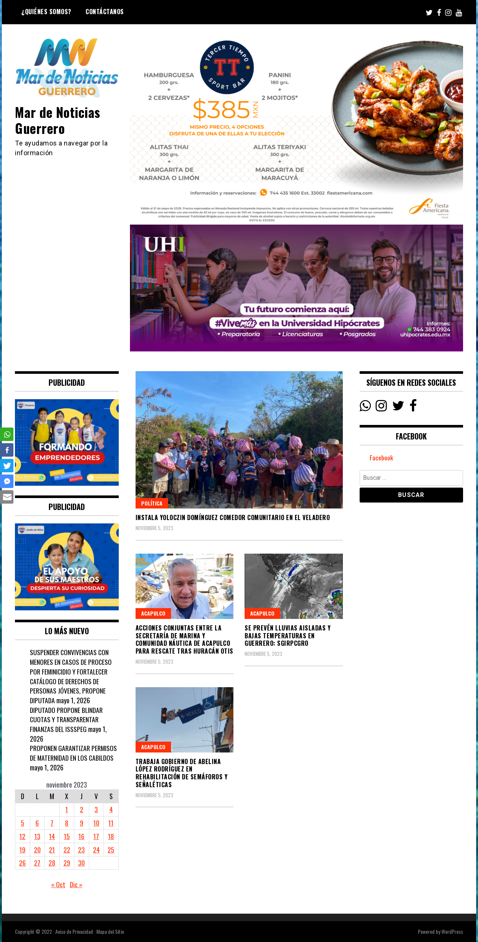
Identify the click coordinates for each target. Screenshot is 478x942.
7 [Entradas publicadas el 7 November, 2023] (51, 822)
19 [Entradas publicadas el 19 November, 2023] (22, 849)
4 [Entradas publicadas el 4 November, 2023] (111, 809)
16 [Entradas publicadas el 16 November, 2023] (81, 836)
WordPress (452, 931)
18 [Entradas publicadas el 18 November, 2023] (111, 836)
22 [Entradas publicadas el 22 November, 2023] (66, 849)
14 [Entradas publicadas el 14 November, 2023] (52, 836)
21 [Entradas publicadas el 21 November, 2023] (52, 849)
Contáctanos (105, 11)
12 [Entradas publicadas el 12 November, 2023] (22, 836)
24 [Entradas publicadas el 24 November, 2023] (96, 849)
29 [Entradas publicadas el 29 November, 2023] (66, 862)
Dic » (76, 884)
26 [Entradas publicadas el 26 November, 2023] (22, 862)
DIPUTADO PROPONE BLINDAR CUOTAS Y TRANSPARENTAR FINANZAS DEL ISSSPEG (66, 719)
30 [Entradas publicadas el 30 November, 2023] (81, 862)
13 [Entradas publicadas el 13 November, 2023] (37, 836)
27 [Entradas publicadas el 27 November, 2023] (37, 862)
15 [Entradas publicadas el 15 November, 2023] (67, 836)
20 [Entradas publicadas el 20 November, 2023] (37, 849)
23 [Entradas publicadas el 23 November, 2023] (81, 849)
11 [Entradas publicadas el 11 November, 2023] (111, 822)
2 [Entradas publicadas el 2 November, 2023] (81, 809)
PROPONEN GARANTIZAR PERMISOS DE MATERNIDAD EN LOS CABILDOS (73, 753)
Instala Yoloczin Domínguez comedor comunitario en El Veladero (233, 517)
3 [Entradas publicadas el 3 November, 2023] (96, 809)
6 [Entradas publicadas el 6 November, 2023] (37, 822)
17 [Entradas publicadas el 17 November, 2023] (96, 836)
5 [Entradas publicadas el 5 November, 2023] (22, 822)
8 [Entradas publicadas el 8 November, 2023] (66, 822)
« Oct (58, 884)
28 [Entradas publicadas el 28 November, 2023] (52, 862)
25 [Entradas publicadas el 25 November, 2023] (111, 849)
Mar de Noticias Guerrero (59, 120)
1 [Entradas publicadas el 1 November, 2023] (66, 809)
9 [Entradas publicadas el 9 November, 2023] (81, 822)
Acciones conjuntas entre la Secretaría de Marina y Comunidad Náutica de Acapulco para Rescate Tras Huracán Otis (184, 639)
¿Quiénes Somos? (46, 11)
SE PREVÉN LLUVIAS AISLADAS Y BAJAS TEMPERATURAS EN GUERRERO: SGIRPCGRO (287, 635)
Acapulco (153, 613)
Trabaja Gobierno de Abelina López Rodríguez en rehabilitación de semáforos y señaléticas (182, 773)
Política (151, 503)
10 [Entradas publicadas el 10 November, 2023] (96, 822)
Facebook (381, 458)
